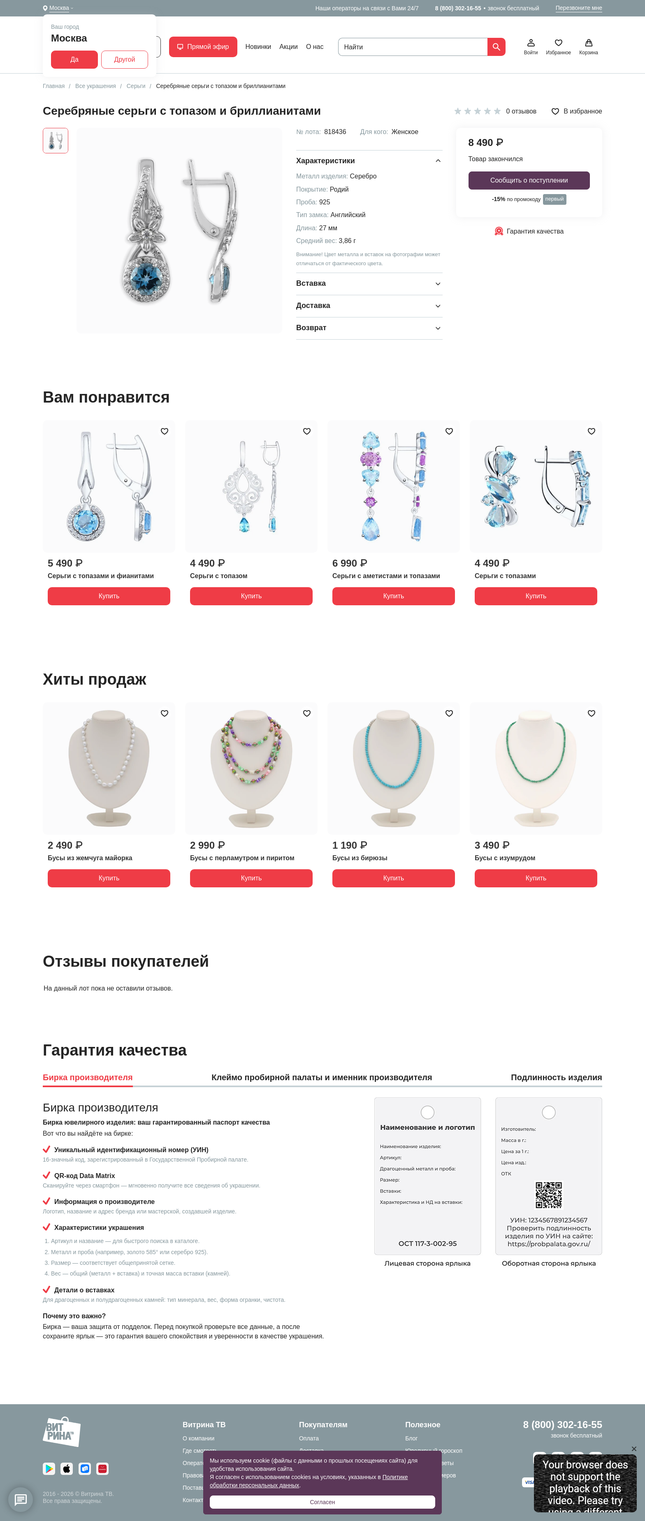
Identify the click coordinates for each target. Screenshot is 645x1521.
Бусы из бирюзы (359, 857)
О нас (315, 46)
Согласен (322, 1502)
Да (74, 59)
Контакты (195, 1500)
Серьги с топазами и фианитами (101, 575)
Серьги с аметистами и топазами (386, 575)
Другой (124, 59)
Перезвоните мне (579, 8)
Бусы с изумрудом (505, 857)
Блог (411, 1438)
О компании (198, 1438)
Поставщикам (201, 1487)
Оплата (309, 1438)
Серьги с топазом (218, 575)
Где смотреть (200, 1450)
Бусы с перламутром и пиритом (242, 857)
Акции (288, 46)
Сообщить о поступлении (529, 180)
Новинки (258, 46)
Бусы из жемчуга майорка (90, 857)
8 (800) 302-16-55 (458, 8)
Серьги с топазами (505, 575)
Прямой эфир (203, 46)
